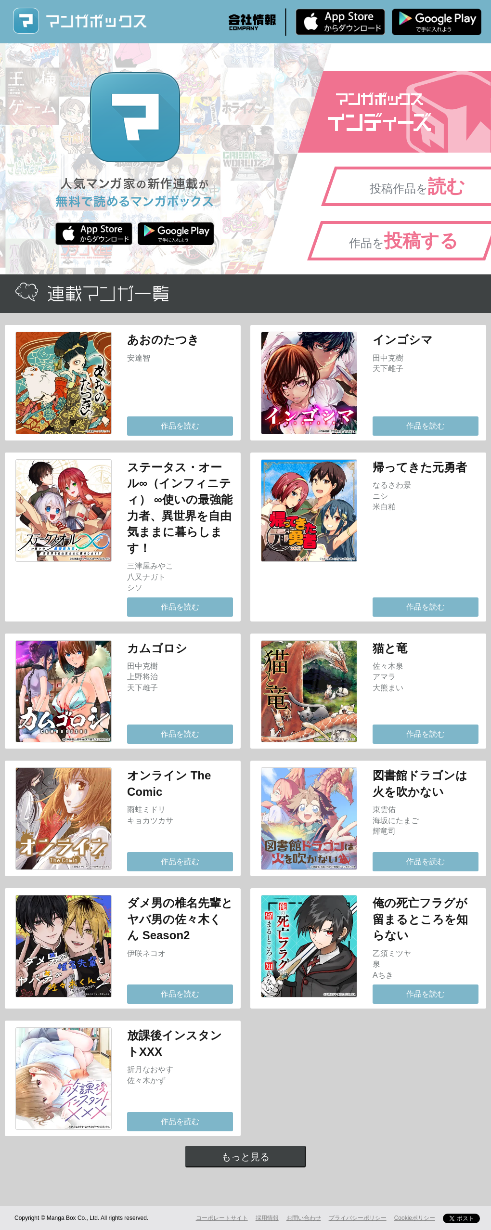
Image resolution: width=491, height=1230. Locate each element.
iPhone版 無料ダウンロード (340, 21)
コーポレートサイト (222, 1218)
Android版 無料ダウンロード (436, 21)
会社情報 (252, 22)
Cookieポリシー (414, 1218)
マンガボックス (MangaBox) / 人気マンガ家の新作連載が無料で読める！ (79, 21)
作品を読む (180, 426)
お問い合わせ (303, 1218)
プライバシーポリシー (358, 1218)
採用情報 (267, 1218)
